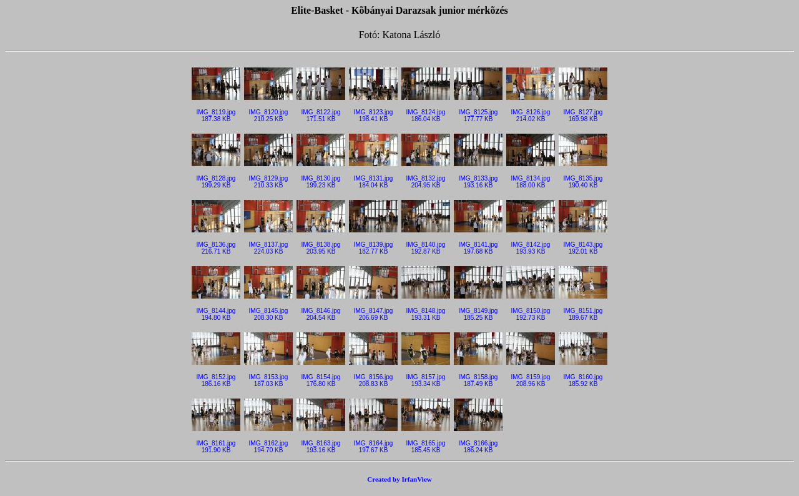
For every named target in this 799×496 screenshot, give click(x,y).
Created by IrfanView (399, 479)
